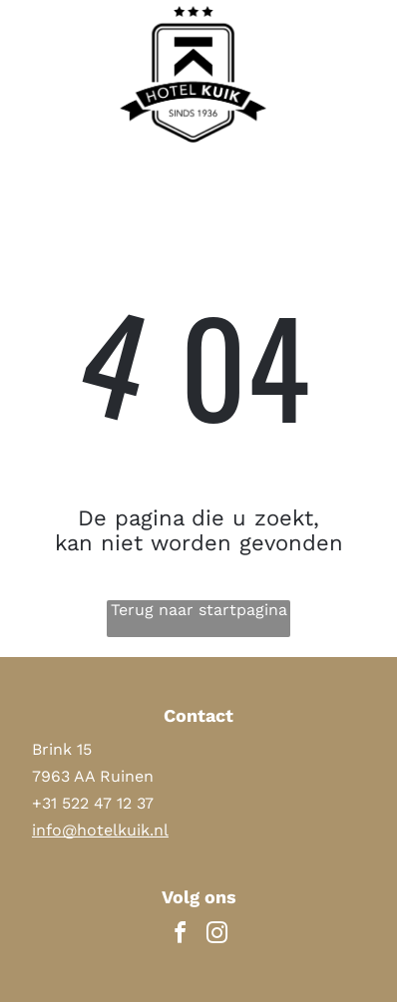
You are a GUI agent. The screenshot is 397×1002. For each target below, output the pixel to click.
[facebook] (181, 935)
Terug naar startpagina (199, 609)
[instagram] (217, 935)
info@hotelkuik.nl (100, 830)
